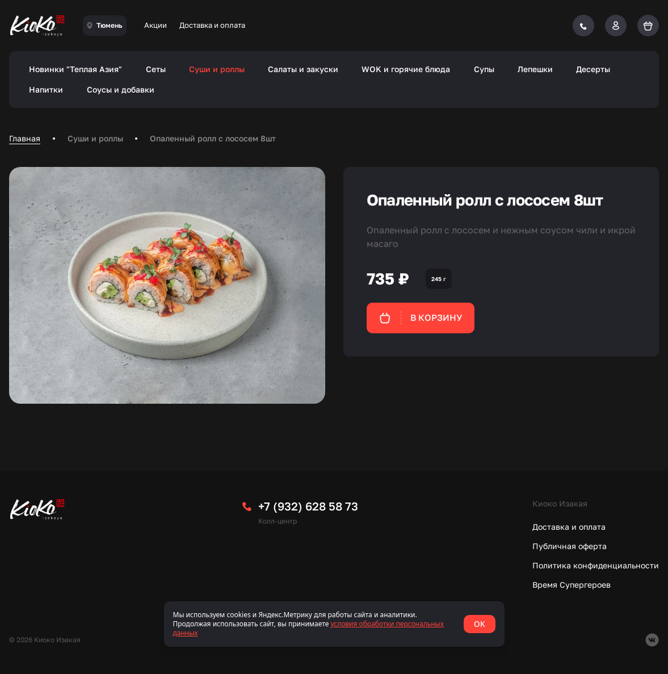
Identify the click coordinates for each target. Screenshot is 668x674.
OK (479, 623)
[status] (334, 624)
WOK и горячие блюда (406, 69)
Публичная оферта (569, 546)
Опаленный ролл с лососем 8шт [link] (213, 138)
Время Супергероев (571, 584)
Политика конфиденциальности (595, 565)
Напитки (46, 89)
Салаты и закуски (303, 69)
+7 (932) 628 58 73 (308, 506)
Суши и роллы (217, 69)
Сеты (156, 69)
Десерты (593, 69)
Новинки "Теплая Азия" (75, 69)
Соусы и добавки (120, 89)
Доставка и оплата (212, 25)
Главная (24, 138)
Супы (484, 69)
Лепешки (535, 69)
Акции (155, 25)
